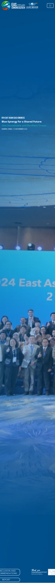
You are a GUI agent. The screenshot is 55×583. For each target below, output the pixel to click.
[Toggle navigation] (50, 5)
